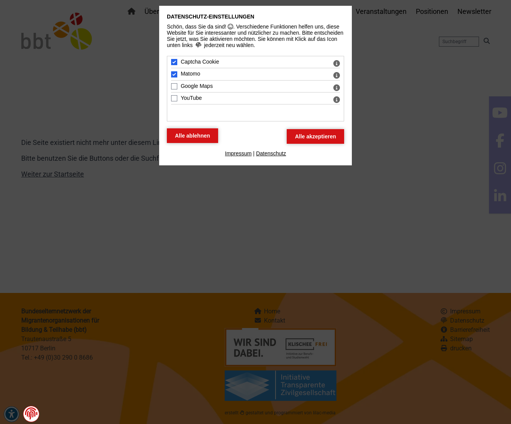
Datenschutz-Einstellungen (210, 16)
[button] (31, 413)
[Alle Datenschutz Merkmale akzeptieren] (315, 136)
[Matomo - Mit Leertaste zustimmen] (174, 74)
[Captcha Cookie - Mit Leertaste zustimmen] (174, 62)
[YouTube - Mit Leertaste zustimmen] (174, 98)
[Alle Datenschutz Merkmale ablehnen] (192, 135)
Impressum (238, 153)
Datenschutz (271, 153)
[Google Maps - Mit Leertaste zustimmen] (174, 86)
